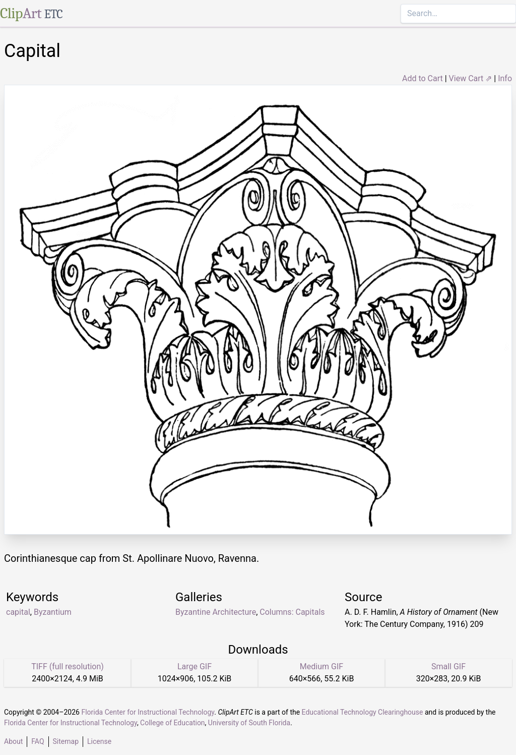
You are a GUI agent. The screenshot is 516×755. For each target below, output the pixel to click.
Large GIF (194, 666)
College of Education (172, 723)
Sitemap (66, 741)
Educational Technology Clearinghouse (362, 712)
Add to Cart (422, 78)
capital (18, 612)
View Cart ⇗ (470, 78)
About (13, 741)
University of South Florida (249, 723)
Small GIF (448, 666)
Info (505, 78)
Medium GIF (321, 666)
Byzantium (53, 612)
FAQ (37, 741)
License (99, 741)
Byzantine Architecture (215, 612)
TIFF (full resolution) (67, 666)
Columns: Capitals (292, 612)
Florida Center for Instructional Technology (147, 712)
